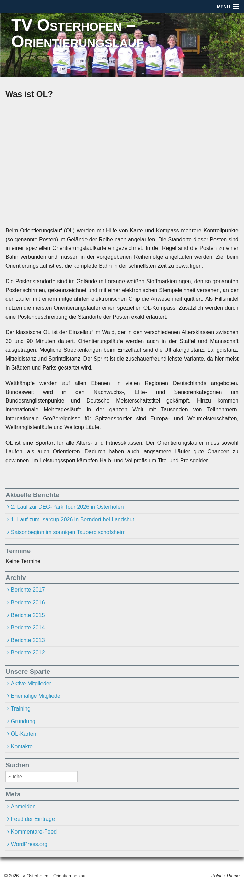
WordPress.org (29, 844)
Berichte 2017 (28, 590)
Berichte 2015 (28, 615)
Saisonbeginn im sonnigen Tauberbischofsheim (68, 532)
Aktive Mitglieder (31, 683)
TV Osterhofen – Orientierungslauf (77, 33)
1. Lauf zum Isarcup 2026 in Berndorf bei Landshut (72, 519)
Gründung (23, 721)
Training (21, 709)
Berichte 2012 (28, 653)
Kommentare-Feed (34, 832)
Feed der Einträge (33, 819)
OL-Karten (23, 734)
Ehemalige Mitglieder (36, 696)
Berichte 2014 (28, 627)
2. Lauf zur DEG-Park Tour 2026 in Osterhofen (67, 507)
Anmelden (23, 807)
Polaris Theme (225, 875)
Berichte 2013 (28, 640)
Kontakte (22, 746)
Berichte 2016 (28, 602)
